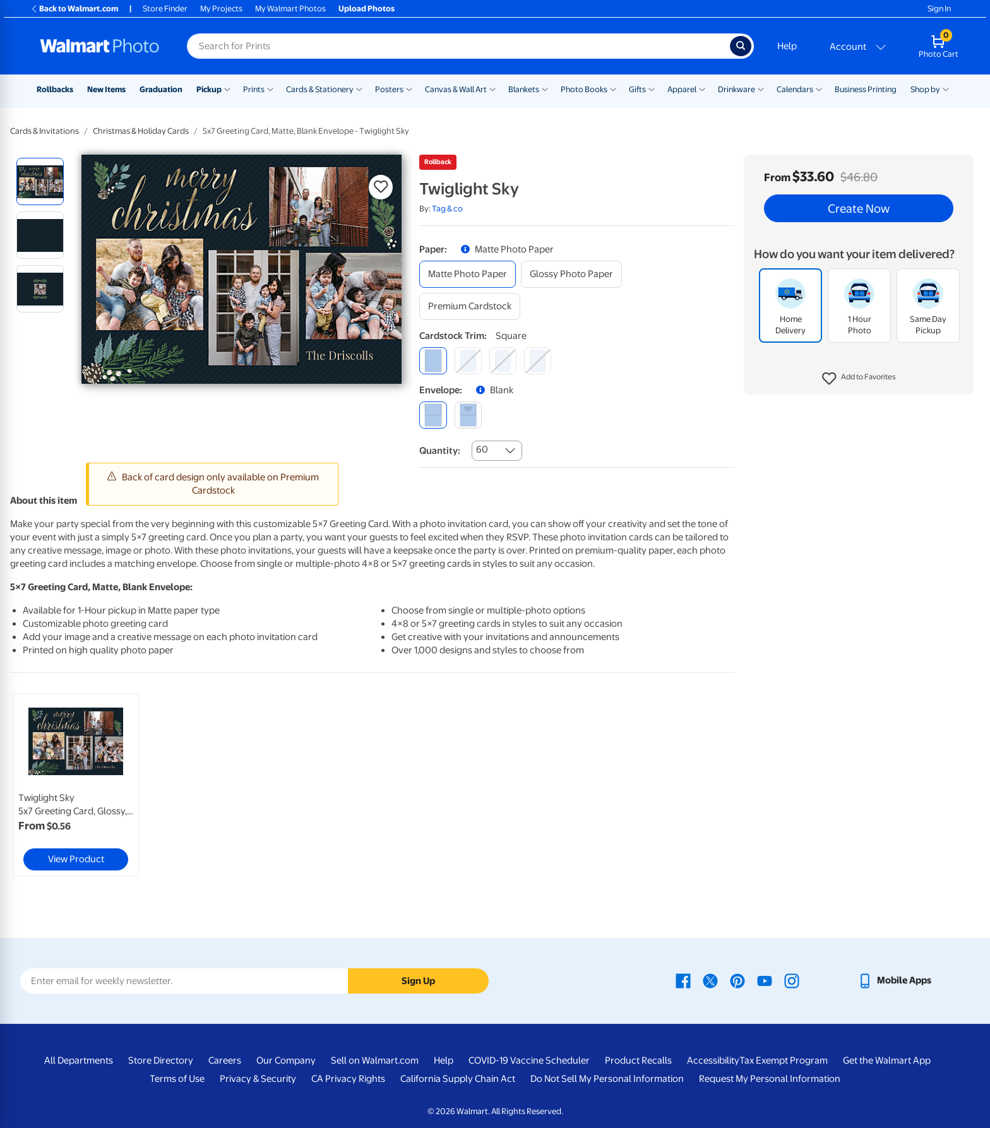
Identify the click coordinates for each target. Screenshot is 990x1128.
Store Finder (165, 8)
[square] (432, 360)
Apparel (681, 89)
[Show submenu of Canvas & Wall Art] (492, 88)
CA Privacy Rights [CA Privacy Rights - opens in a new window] (348, 1078)
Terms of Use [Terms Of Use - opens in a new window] (177, 1078)
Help (787, 46)
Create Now (859, 208)
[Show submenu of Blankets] (545, 88)
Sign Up (418, 981)
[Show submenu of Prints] (270, 88)
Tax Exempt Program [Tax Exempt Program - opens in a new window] (783, 1060)
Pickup (209, 89)
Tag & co (447, 208)
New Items (106, 89)
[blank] (432, 415)
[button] (859, 378)
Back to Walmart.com (74, 8)
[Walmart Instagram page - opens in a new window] (791, 980)
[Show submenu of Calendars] (819, 88)
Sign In (939, 8)
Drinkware (736, 89)
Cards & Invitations (44, 131)
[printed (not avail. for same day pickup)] (468, 415)
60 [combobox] (482, 449)
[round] (468, 360)
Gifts (637, 89)
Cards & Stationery (320, 89)
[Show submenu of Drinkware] (761, 88)
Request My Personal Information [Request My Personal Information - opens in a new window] (769, 1078)
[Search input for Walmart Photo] (458, 46)
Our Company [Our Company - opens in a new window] (286, 1060)
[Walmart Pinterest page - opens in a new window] (737, 980)
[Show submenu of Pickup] (227, 88)
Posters (389, 89)
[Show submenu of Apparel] (702, 88)
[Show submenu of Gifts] (651, 88)
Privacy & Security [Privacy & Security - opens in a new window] (258, 1078)
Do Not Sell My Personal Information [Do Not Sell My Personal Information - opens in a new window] (607, 1078)
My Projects (221, 8)
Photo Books (584, 89)
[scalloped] (537, 360)
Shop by (925, 89)
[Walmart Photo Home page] (99, 46)
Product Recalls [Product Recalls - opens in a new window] (638, 1060)
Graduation (161, 89)
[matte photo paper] (467, 274)
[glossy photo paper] (571, 274)
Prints (254, 89)
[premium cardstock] (469, 306)
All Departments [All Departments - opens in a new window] (78, 1060)
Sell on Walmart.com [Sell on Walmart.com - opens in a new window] (375, 1060)
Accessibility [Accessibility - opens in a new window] (713, 1060)
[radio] (40, 181)
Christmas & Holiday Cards (141, 131)
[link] (75, 785)
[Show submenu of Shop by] (946, 88)
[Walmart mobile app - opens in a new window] (894, 980)
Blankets (523, 89)
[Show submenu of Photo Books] (613, 88)
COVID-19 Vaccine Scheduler (529, 1060)
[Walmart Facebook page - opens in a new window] (683, 980)
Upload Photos (366, 8)
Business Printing (866, 89)
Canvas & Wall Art (456, 89)
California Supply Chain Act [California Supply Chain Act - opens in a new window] (457, 1078)
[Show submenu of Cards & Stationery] (359, 88)
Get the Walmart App (887, 1060)
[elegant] (502, 360)
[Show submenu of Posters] (409, 88)
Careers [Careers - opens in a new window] (224, 1060)
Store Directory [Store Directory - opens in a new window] (160, 1060)
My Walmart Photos (290, 8)
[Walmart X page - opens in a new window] (710, 980)
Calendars (795, 89)
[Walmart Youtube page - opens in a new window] (764, 980)
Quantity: (439, 450)
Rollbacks (55, 89)
